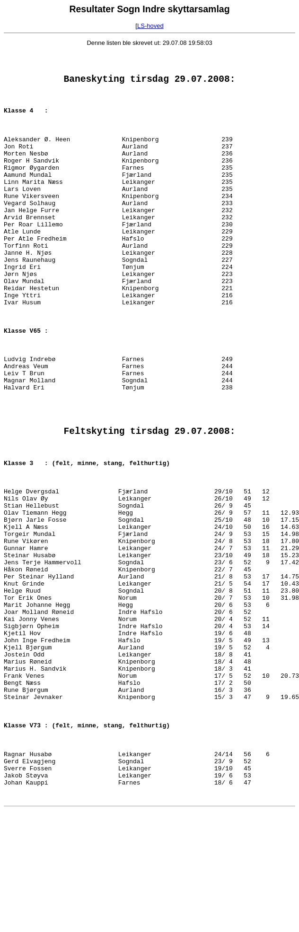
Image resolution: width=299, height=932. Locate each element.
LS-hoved (150, 25)
